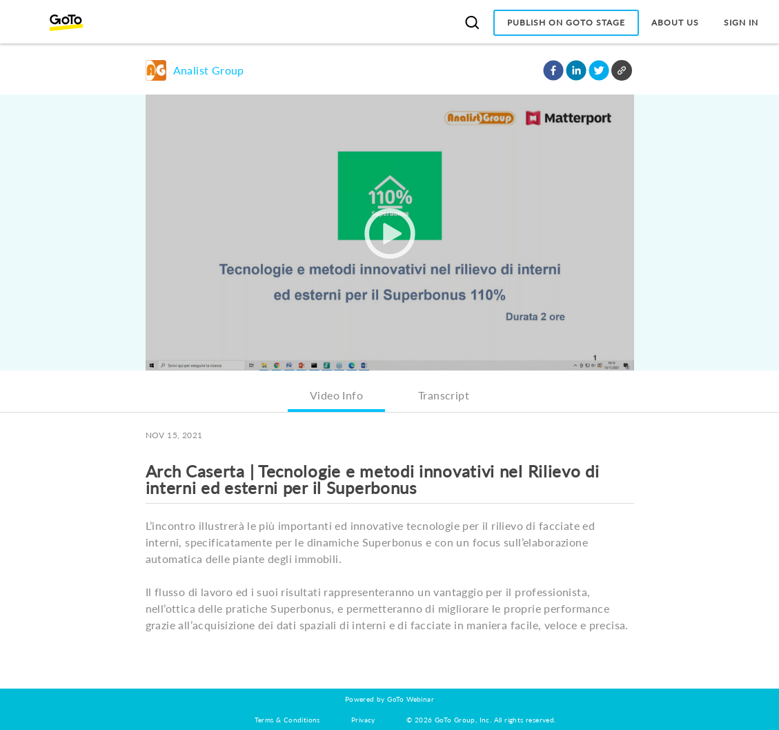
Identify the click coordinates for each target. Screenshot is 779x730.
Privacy (363, 720)
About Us (675, 22)
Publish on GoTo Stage (566, 22)
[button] (553, 70)
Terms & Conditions (287, 720)
